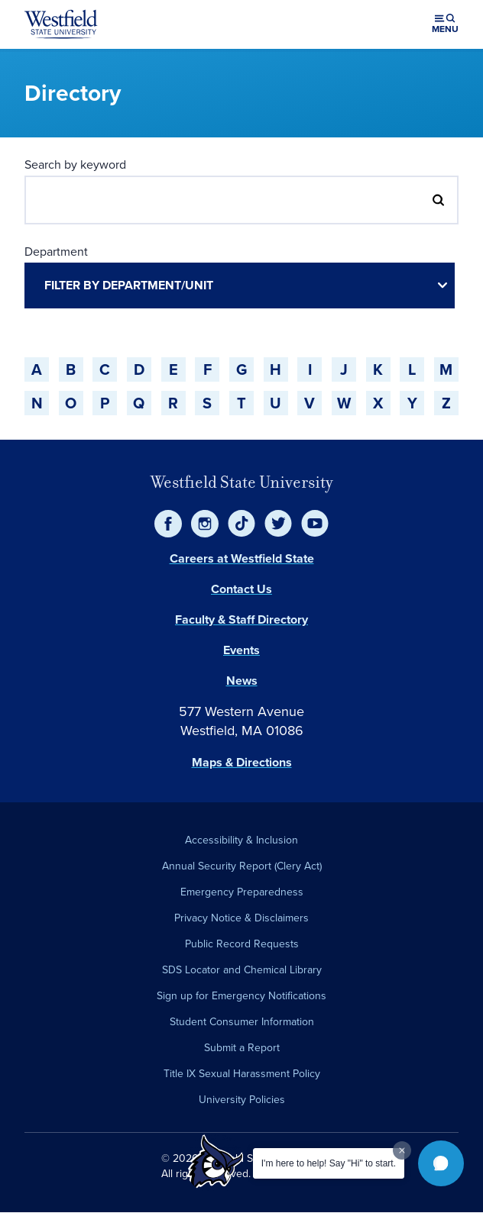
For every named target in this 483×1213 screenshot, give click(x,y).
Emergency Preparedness (241, 892)
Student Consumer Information (242, 1022)
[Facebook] (168, 523)
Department (56, 251)
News (242, 680)
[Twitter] (278, 523)
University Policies (242, 1100)
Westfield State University (242, 482)
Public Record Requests (242, 944)
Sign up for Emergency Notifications (241, 996)
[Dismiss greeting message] (402, 1150)
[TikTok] (241, 523)
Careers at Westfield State (242, 558)
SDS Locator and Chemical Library (242, 970)
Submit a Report (242, 1048)
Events (241, 650)
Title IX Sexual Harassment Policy (242, 1074)
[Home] (61, 24)
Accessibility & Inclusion (241, 840)
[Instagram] (205, 523)
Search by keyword (75, 164)
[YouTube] (315, 523)
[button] (441, 1163)
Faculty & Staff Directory (241, 619)
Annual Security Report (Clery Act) (242, 866)
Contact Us (241, 589)
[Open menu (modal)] (445, 24)
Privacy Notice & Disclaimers (241, 918)
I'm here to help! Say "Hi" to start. (328, 1163)
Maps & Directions (242, 762)
